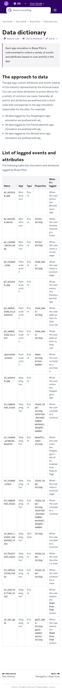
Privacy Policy (42, 687)
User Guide (7, 21)
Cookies (52, 687)
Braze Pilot (35, 21)
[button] (38, 3)
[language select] (22, 3)
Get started (21, 21)
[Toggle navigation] (54, 10)
